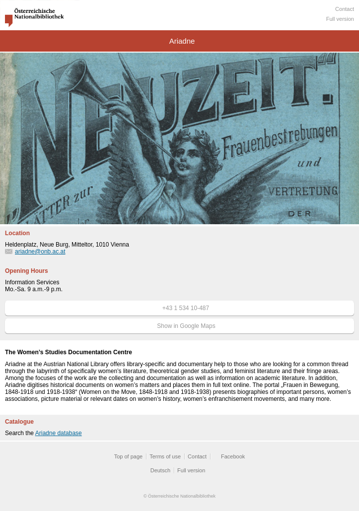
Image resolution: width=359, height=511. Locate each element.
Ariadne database (58, 433)
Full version (340, 19)
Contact (344, 9)
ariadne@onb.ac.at (40, 251)
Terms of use (165, 456)
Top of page (128, 456)
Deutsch (160, 470)
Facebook (233, 456)
